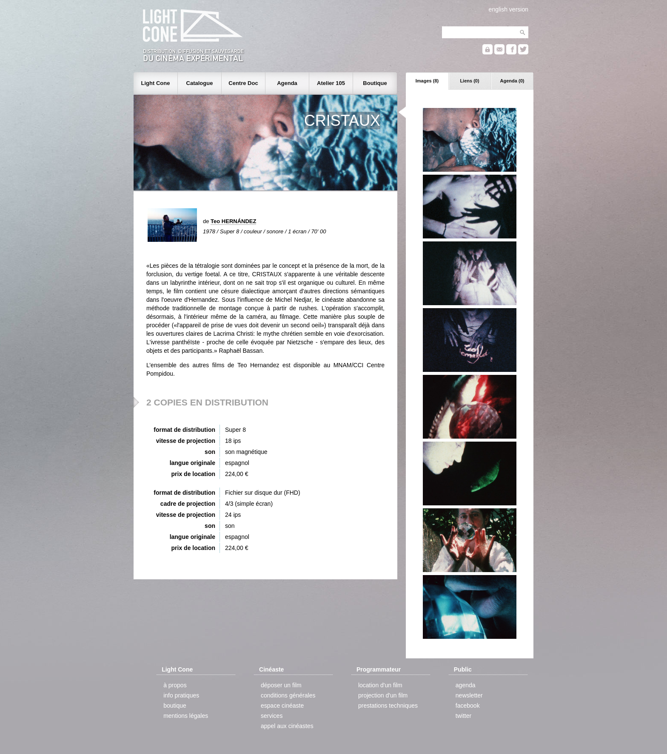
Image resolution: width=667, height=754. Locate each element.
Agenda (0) (512, 80)
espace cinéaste (282, 705)
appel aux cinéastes (287, 726)
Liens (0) (469, 80)
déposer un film (281, 685)
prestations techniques (388, 705)
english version (508, 9)
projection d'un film (383, 695)
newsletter (469, 695)
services (271, 715)
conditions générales (288, 695)
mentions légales (185, 715)
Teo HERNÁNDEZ (233, 221)
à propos (174, 685)
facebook (468, 705)
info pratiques (181, 695)
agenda (466, 685)
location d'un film (380, 685)
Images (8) (427, 80)
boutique (174, 705)
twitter (463, 715)
